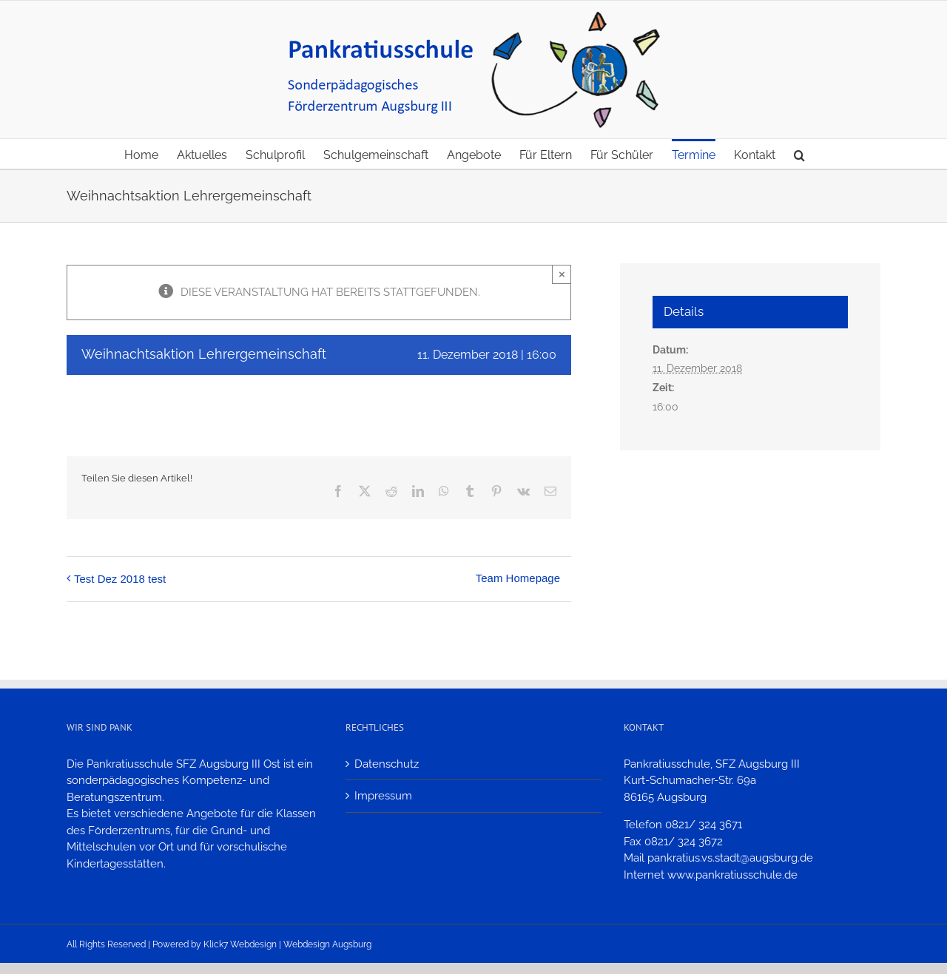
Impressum (383, 795)
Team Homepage (518, 578)
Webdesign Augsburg (327, 944)
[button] (799, 154)
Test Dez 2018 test (120, 578)
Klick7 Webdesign (240, 944)
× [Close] (562, 274)
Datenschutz (386, 764)
